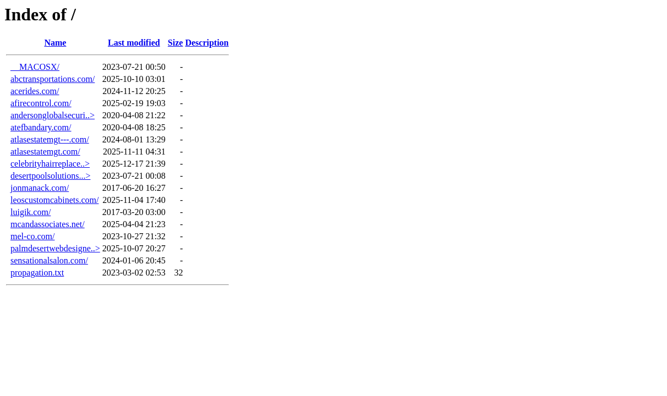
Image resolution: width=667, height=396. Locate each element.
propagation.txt (37, 272)
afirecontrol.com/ (41, 103)
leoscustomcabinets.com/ (54, 200)
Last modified (134, 42)
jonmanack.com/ (39, 188)
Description (206, 42)
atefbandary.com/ (40, 127)
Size (175, 42)
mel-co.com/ (32, 236)
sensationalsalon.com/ (49, 260)
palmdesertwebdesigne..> (55, 248)
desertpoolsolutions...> (50, 175)
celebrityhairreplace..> (50, 163)
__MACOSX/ (34, 67)
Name (55, 42)
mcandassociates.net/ (47, 224)
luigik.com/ (30, 212)
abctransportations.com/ (52, 79)
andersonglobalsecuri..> (52, 115)
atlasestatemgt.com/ (45, 151)
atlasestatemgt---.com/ (49, 139)
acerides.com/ (34, 91)
